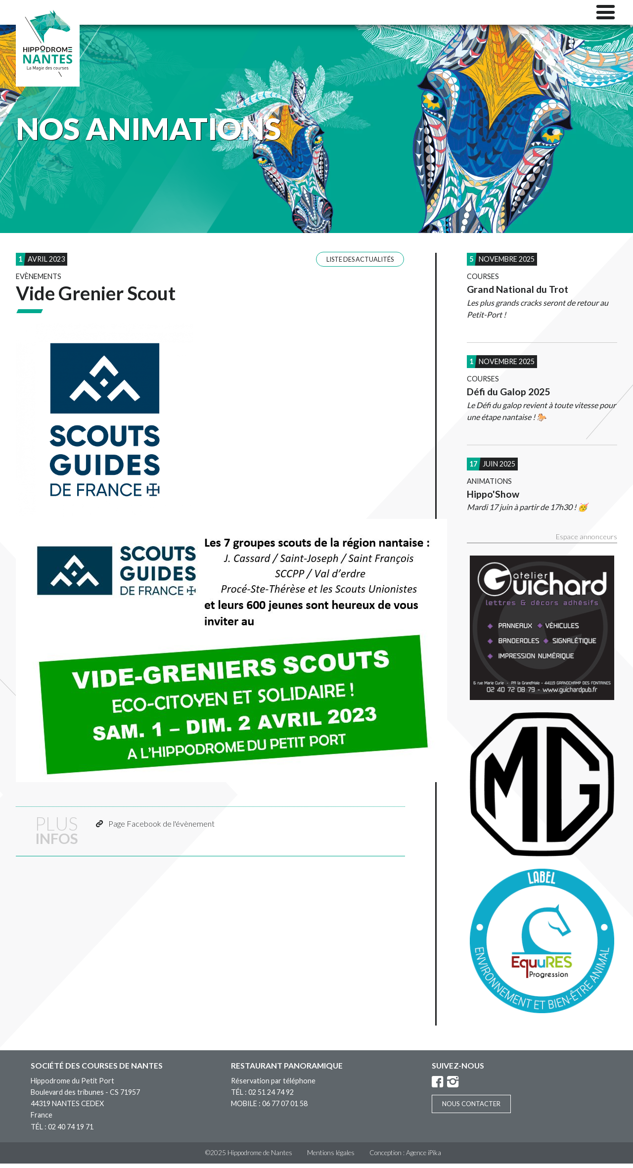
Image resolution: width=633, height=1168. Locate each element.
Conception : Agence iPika (405, 1157)
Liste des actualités (360, 264)
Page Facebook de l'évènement (161, 828)
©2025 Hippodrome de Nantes (248, 1157)
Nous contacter (471, 1108)
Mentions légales (331, 1157)
